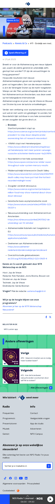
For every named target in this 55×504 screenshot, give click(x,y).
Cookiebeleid (9, 491)
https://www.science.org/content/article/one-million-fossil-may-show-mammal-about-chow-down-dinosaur (30, 192)
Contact (34, 413)
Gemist (6, 434)
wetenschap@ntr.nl (36, 291)
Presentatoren (10, 424)
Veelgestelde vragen (40, 418)
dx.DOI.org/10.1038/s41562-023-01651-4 (27, 259)
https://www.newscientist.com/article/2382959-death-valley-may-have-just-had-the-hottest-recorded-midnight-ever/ (31, 177)
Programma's (9, 418)
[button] (50, 499)
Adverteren (35, 429)
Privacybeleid (33, 484)
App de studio (37, 424)
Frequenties (8, 413)
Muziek (6, 429)
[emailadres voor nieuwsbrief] (27, 466)
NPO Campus (36, 434)
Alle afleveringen (41, 387)
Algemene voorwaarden (14, 484)
